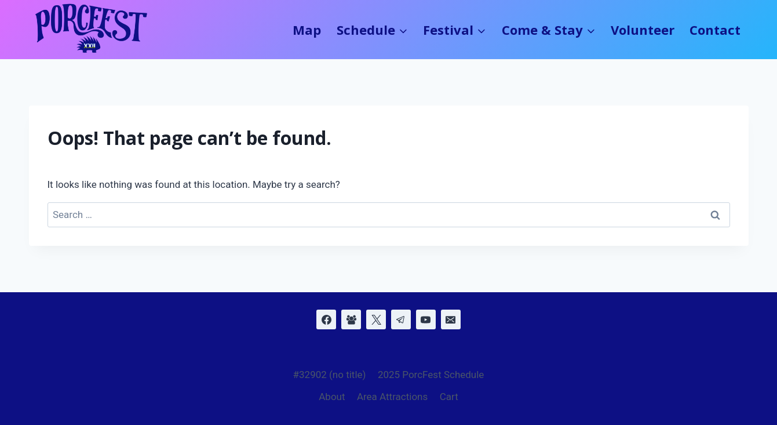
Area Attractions (392, 396)
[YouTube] (426, 319)
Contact (715, 29)
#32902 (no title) (329, 374)
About (332, 396)
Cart (449, 396)
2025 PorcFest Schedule (431, 374)
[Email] (451, 319)
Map (307, 29)
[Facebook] (326, 319)
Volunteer (642, 29)
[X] (376, 319)
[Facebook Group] (351, 319)
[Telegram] (401, 319)
